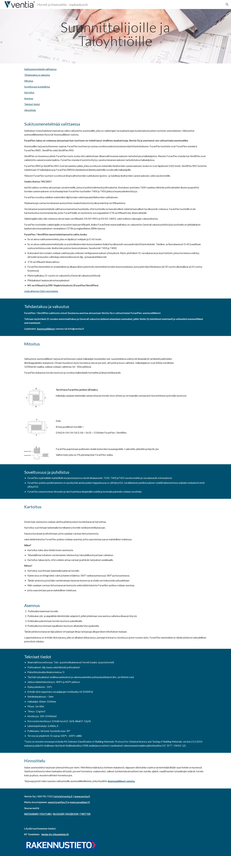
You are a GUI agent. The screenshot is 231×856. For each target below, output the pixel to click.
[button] (227, 4)
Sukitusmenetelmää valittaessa (40, 69)
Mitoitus (28, 81)
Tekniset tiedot (32, 104)
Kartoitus (29, 92)
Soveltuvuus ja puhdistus (37, 86)
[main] (115, 34)
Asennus (28, 98)
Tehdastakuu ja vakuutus (37, 75)
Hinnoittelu (30, 110)
